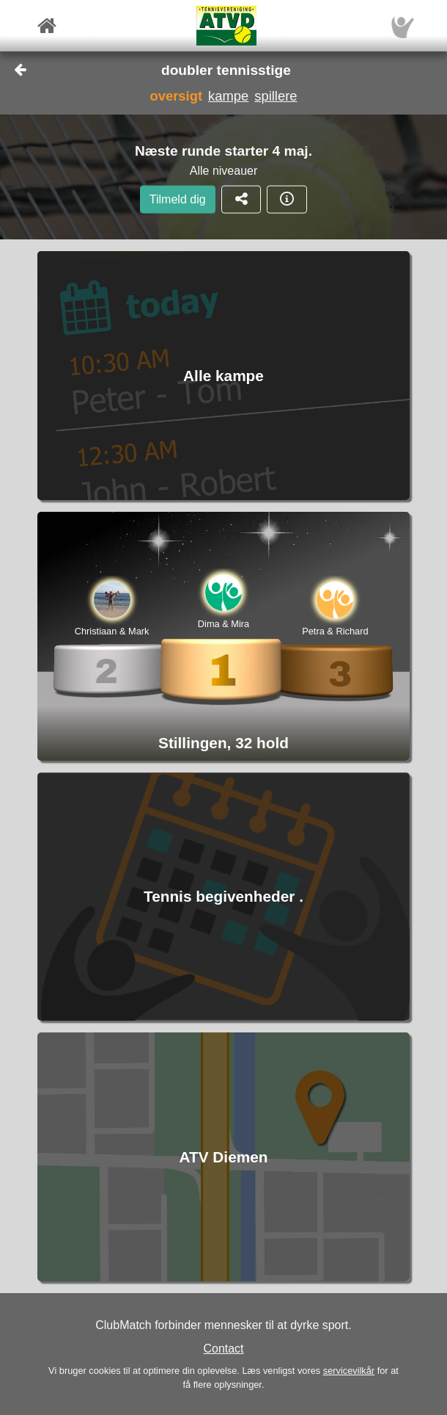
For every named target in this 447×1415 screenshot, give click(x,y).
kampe (228, 96)
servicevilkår (348, 1370)
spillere (275, 96)
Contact (223, 1348)
